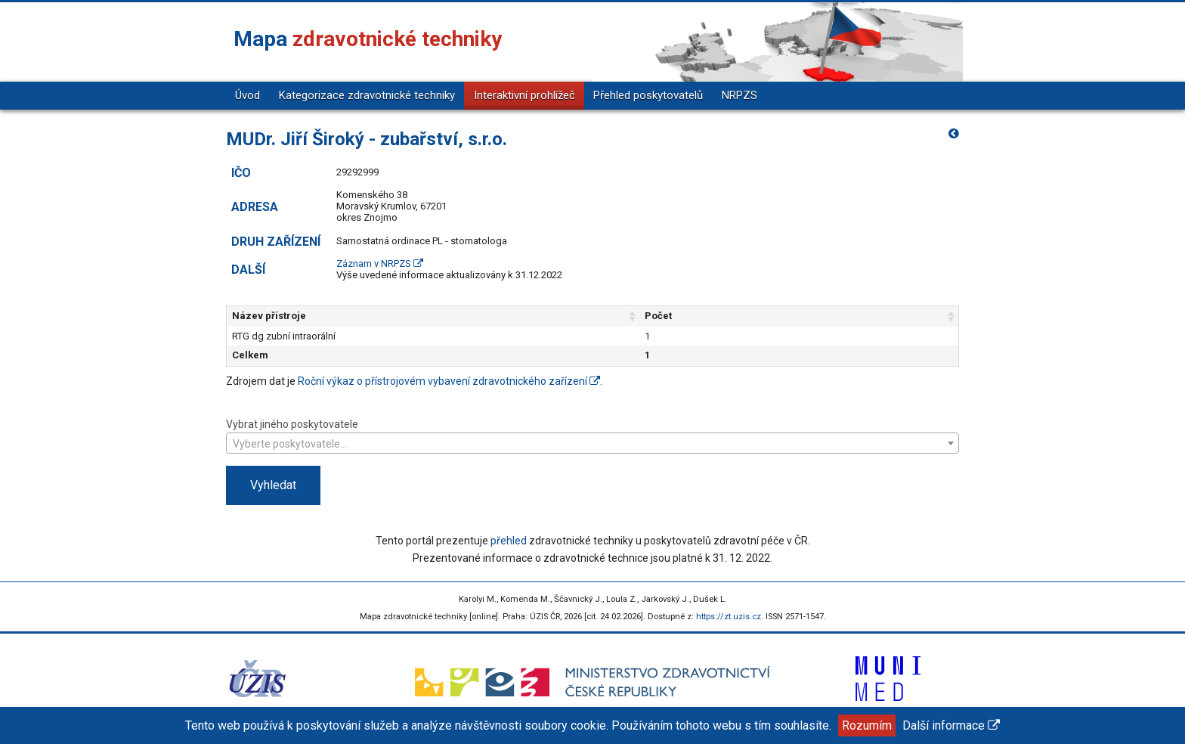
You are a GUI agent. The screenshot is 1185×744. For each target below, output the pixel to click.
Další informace (951, 725)
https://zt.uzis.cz (728, 617)
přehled (508, 541)
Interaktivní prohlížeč (524, 95)
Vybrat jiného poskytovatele (592, 435)
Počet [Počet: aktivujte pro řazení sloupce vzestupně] (751, 315)
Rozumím (867, 725)
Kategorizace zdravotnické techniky (367, 95)
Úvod (247, 95)
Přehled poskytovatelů (648, 95)
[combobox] (592, 443)
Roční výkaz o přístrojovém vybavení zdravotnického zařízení (449, 381)
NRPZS (739, 95)
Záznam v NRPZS (379, 263)
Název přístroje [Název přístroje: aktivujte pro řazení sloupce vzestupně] (269, 315)
